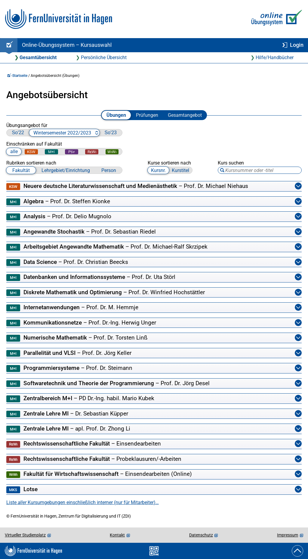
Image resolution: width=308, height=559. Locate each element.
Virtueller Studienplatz (25, 535)
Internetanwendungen (154, 307)
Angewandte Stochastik (154, 232)
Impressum (287, 535)
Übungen (116, 115)
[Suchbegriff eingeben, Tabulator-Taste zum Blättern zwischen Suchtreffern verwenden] (260, 170)
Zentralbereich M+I (154, 398)
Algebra (154, 201)
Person (108, 170)
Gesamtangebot (185, 115)
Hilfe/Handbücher (275, 57)
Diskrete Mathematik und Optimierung (154, 292)
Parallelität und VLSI (154, 353)
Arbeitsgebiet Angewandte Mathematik (154, 247)
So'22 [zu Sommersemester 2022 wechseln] (18, 132)
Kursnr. (158, 170)
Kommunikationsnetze (154, 323)
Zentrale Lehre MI (154, 414)
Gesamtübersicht (38, 57)
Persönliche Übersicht (104, 57)
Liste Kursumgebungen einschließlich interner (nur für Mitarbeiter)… (82, 502)
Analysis (154, 216)
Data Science (154, 262)
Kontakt (117, 535)
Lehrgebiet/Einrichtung (66, 170)
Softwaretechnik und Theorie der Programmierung (154, 383)
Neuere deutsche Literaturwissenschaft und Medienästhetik (154, 186)
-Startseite (17, 76)
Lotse (154, 489)
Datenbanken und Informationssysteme (154, 277)
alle (14, 151)
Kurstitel (180, 170)
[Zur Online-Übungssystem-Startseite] (275, 19)
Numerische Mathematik (154, 338)
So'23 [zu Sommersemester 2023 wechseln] (111, 132)
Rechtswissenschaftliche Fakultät (154, 444)
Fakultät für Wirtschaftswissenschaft (154, 474)
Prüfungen (147, 115)
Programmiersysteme (154, 368)
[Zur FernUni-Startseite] (58, 19)
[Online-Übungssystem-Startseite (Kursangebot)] (8, 45)
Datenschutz (201, 535)
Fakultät (21, 170)
